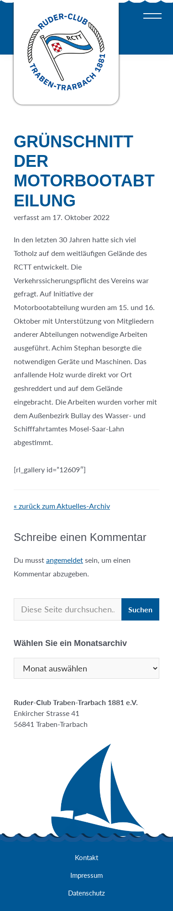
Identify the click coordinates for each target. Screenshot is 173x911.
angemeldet (64, 560)
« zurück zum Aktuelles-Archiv (62, 505)
